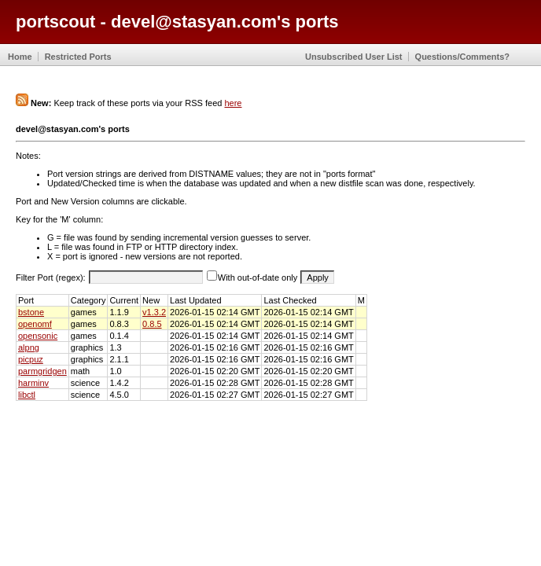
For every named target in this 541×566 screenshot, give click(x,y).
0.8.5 (151, 324)
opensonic (37, 335)
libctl (26, 394)
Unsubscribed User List (353, 56)
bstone (31, 312)
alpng (28, 347)
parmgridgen (42, 371)
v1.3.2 (154, 312)
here (232, 103)
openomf (35, 324)
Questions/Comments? (462, 56)
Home (20, 56)
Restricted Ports (78, 56)
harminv (33, 383)
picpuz (30, 359)
